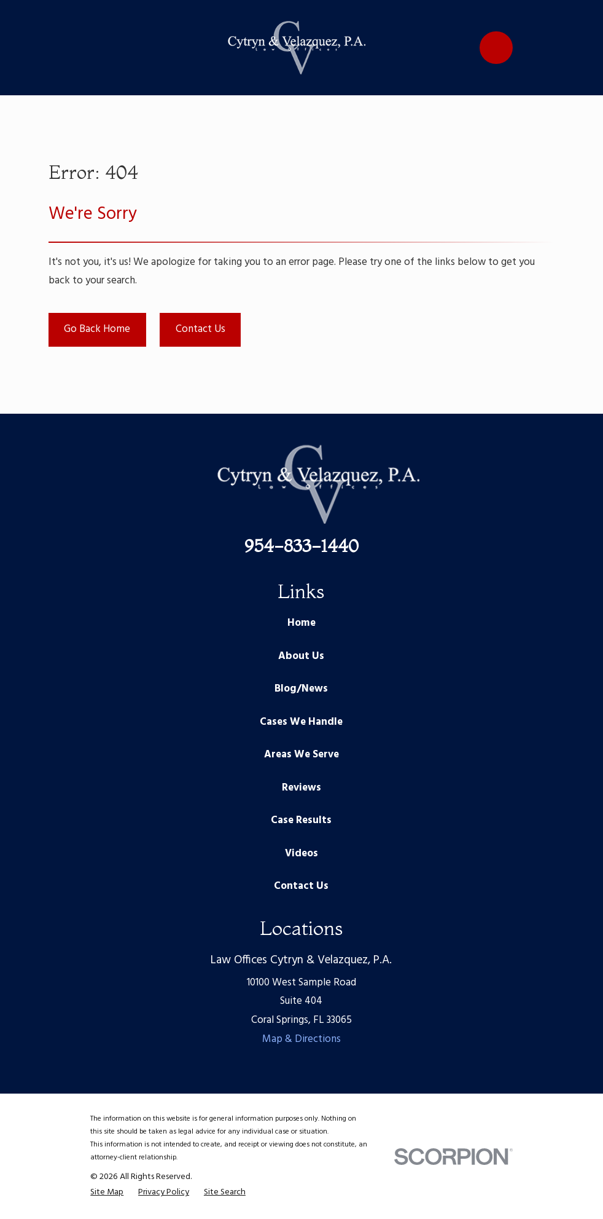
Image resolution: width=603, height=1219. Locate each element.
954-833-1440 (301, 545)
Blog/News (301, 689)
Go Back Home (97, 329)
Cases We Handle (301, 722)
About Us (301, 656)
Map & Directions (301, 1039)
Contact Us (200, 329)
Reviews (301, 787)
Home (301, 623)
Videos (301, 853)
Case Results (301, 820)
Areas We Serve (301, 754)
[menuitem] (106, 1193)
